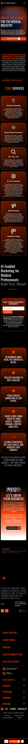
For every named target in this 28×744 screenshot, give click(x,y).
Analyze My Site (7, 312)
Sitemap (19, 717)
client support (9, 633)
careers (6, 647)
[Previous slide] (2, 610)
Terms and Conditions (19, 715)
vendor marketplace (12, 654)
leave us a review (10, 661)
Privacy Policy (7, 715)
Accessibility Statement (7, 717)
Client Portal (9, 640)
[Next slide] (6, 610)
